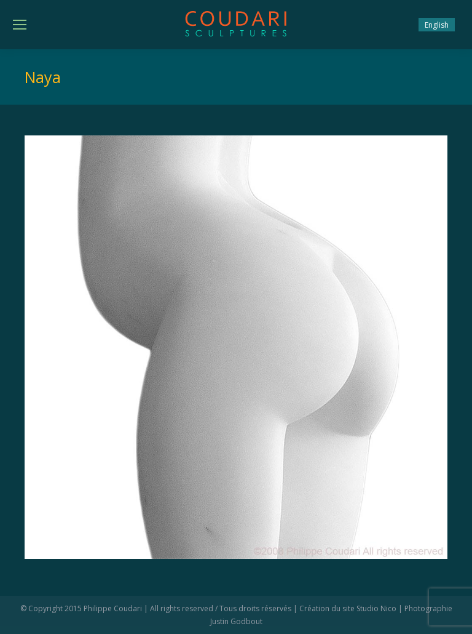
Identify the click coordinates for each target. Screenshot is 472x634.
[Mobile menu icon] (19, 24)
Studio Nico (376, 608)
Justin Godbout (236, 621)
